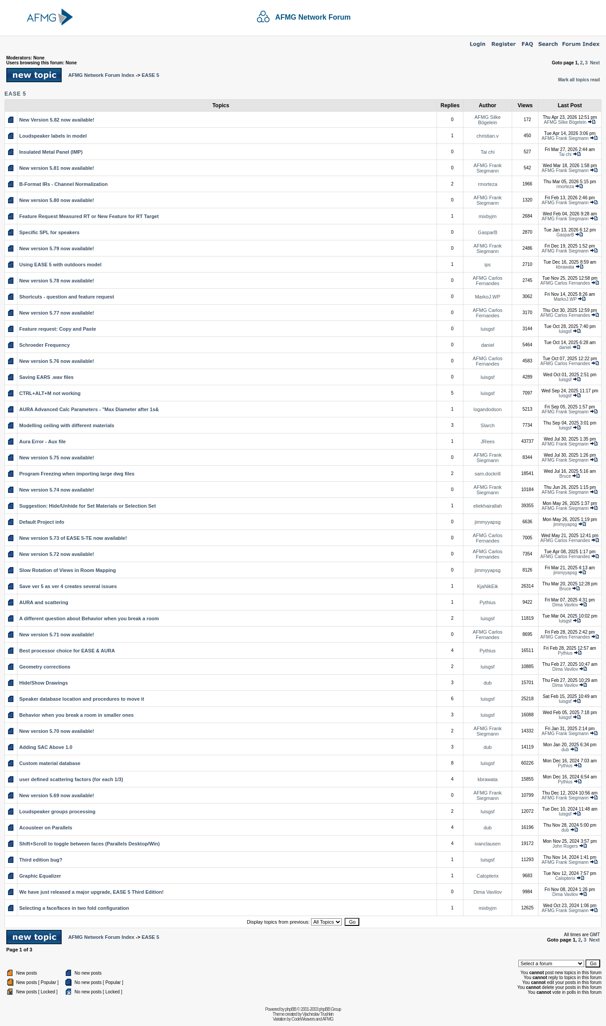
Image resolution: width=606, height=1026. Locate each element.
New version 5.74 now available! (56, 489)
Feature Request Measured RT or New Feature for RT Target (89, 216)
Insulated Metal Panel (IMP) (51, 152)
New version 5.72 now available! (56, 554)
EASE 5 (150, 75)
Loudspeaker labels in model (53, 136)
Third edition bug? (41, 859)
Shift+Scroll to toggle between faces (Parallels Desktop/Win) (89, 843)
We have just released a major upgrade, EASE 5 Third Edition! (91, 892)
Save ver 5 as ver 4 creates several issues (68, 586)
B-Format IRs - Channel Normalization (63, 184)
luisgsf (487, 329)
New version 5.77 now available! (56, 312)
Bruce (565, 476)
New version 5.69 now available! (56, 795)
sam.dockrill (488, 473)
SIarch (487, 425)
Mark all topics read (579, 79)
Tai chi (487, 152)
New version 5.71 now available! (56, 634)
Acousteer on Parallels (45, 827)
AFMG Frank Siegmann (565, 138)
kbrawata (565, 267)
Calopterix (487, 876)
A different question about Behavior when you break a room (89, 618)
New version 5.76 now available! (56, 361)
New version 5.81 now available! (56, 168)
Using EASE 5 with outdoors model (60, 264)
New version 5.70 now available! (56, 731)
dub (488, 682)
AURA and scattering (43, 602)
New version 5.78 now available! (56, 280)
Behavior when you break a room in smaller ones (76, 715)
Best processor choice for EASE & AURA (67, 650)
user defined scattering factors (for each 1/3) (71, 779)
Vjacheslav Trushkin (317, 1014)
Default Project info (41, 522)
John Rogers (565, 846)
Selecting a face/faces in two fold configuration (74, 908)
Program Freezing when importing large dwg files (77, 473)
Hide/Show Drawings (43, 682)
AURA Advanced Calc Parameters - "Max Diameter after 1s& (89, 409)
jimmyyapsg (488, 522)
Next (595, 62)
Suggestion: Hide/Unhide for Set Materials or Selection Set (87, 506)
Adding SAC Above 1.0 (45, 747)
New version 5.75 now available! (56, 457)
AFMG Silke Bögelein (488, 119)
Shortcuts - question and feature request (66, 296)
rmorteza (487, 184)
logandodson (488, 409)
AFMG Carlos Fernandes (488, 280)
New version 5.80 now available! (56, 200)
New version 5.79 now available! (56, 248)
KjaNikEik (487, 586)
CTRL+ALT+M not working (49, 393)
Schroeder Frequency (44, 345)
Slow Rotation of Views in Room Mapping (67, 570)
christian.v (487, 136)
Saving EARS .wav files (46, 377)
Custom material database (49, 763)
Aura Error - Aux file (42, 441)
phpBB (290, 1009)
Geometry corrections (44, 666)
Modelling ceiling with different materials (66, 425)
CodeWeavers (303, 1019)
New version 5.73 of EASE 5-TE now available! (73, 538)
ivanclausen (488, 843)
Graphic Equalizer (40, 876)
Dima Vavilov (565, 604)
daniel (487, 345)
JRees (487, 441)
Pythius (488, 602)
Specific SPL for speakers (49, 232)
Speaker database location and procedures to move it (81, 699)
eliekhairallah (487, 506)
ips (487, 264)
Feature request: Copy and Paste (57, 329)
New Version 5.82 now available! (56, 119)
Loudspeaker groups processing (57, 811)
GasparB (487, 232)
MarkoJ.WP (488, 296)
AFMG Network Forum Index (101, 75)
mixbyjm (488, 216)
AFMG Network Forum (313, 17)
